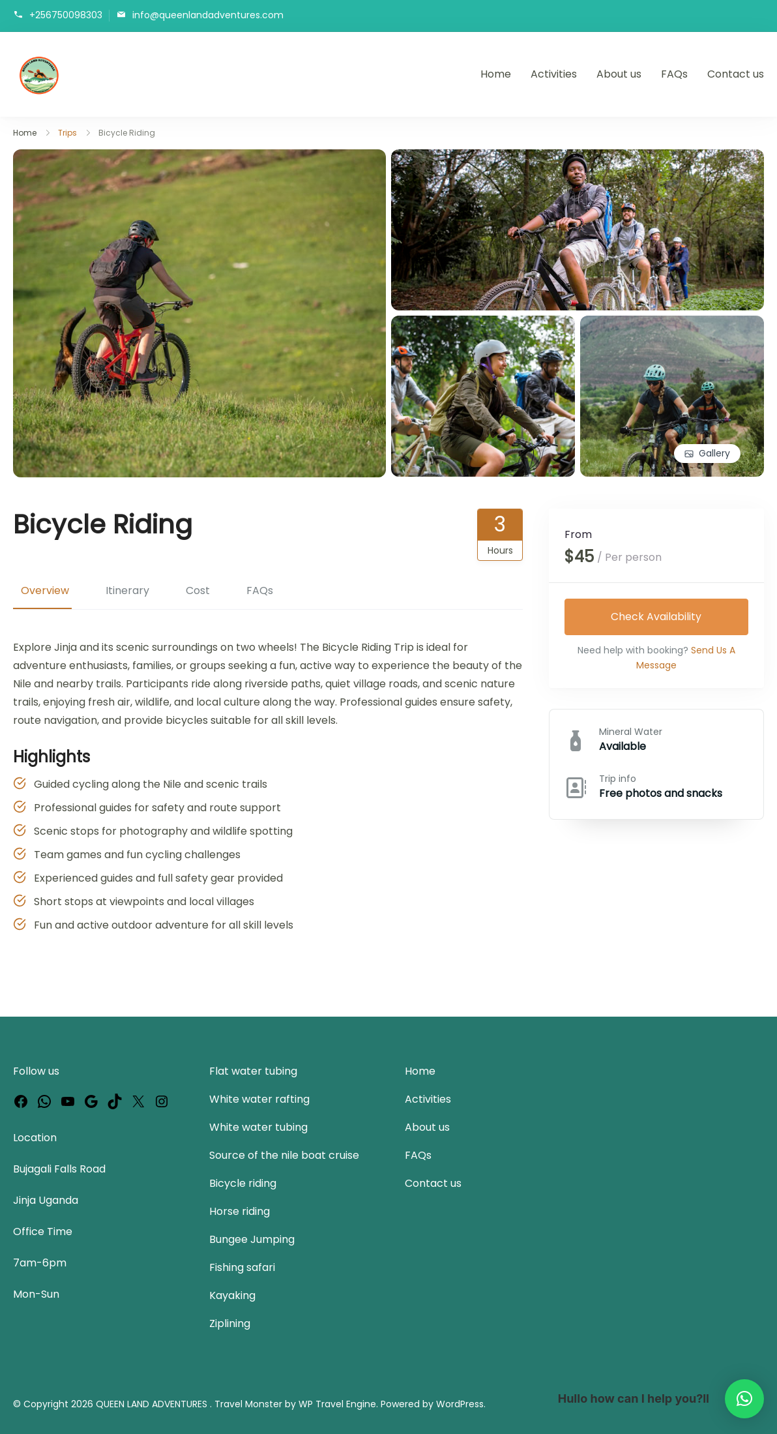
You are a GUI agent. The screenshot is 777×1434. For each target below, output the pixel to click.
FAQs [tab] (259, 590)
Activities (554, 74)
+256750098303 (65, 15)
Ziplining (229, 1323)
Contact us (735, 74)
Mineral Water (630, 732)
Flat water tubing (253, 1071)
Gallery (714, 453)
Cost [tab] (198, 590)
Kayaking (232, 1295)
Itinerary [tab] (127, 590)
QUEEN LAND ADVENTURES (153, 1404)
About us (618, 74)
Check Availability (656, 616)
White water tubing (258, 1127)
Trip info (617, 779)
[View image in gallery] (199, 158)
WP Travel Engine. (338, 1404)
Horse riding (239, 1211)
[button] (744, 1398)
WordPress (460, 1404)
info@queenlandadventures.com (208, 15)
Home (495, 74)
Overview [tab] (45, 590)
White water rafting (259, 1099)
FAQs (674, 74)
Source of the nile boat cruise (284, 1155)
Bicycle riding (242, 1183)
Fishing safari (242, 1267)
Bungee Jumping (252, 1239)
